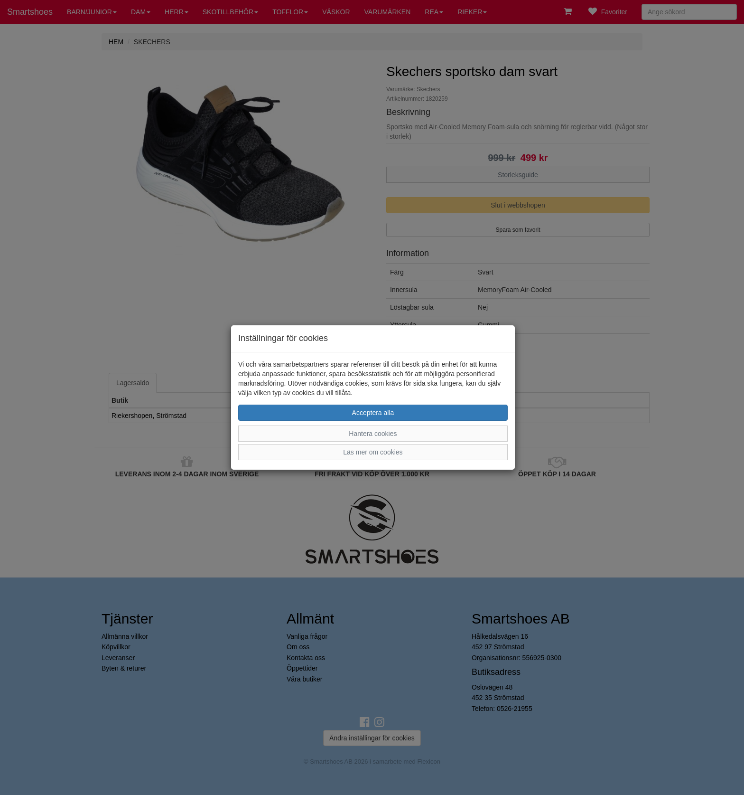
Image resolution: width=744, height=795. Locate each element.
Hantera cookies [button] (373, 433)
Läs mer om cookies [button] (372, 452)
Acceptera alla (373, 412)
